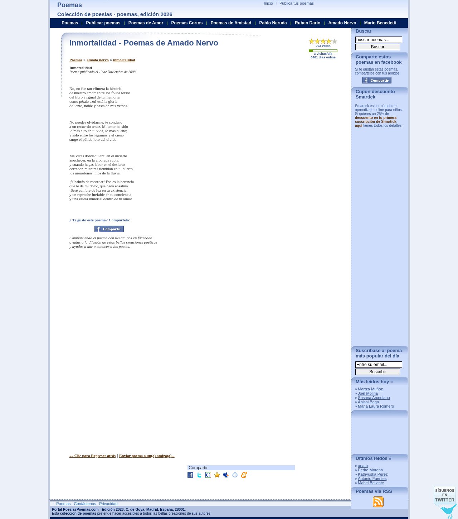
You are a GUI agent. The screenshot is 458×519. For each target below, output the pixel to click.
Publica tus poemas (296, 3)
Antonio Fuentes (372, 478)
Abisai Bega (368, 402)
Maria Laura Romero (376, 406)
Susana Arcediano (374, 397)
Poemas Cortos (187, 22)
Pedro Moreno (370, 470)
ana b (363, 465)
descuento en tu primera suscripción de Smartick (375, 120)
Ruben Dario (307, 22)
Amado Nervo (342, 22)
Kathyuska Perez (373, 474)
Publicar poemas (103, 22)
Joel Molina (368, 393)
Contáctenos (85, 503)
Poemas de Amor (146, 22)
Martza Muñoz (370, 389)
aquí (358, 126)
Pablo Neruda (273, 22)
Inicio (268, 3)
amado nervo (97, 60)
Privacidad (108, 503)
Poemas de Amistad (231, 22)
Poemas (75, 60)
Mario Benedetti (380, 22)
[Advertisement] (286, 116)
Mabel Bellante (371, 483)
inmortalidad (124, 60)
